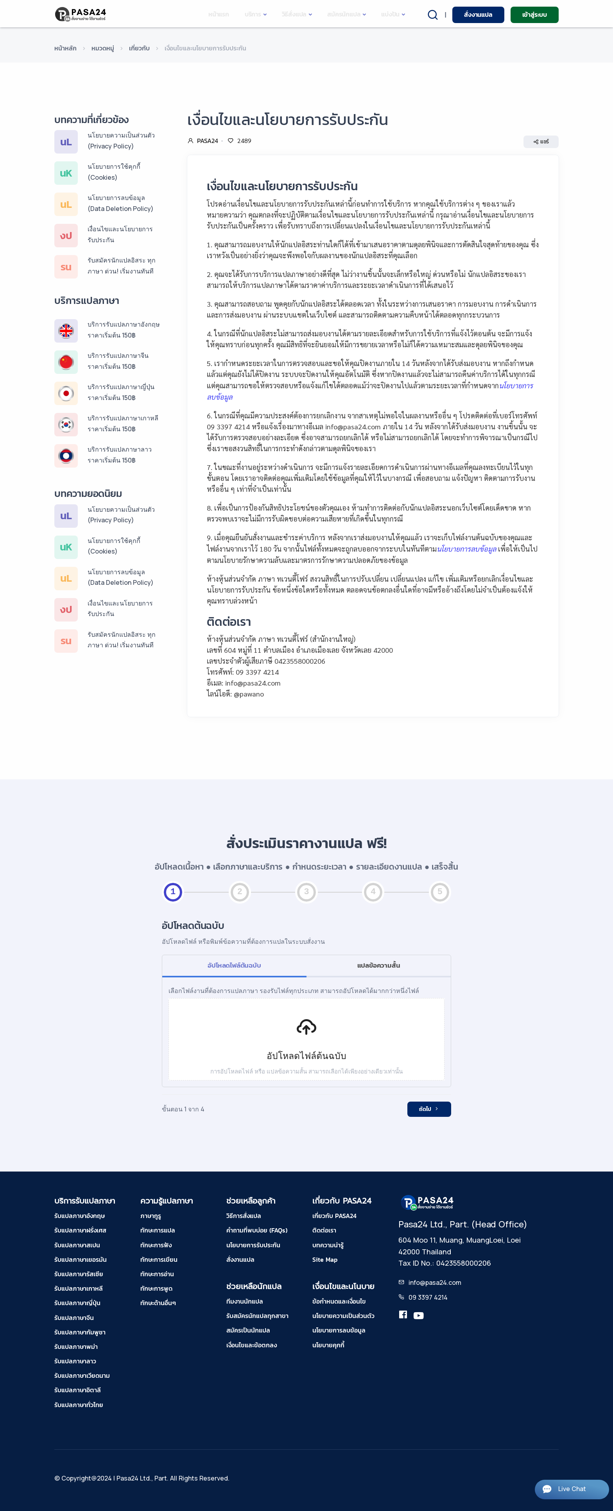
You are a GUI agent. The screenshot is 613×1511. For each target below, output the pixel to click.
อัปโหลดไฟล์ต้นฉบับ (234, 965)
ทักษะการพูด (156, 1288)
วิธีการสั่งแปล (243, 1215)
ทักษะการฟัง (156, 1245)
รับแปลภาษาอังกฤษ (79, 1215)
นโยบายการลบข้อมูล (339, 1330)
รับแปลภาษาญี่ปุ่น (77, 1302)
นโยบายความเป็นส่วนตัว (343, 1315)
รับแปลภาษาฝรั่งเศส (80, 1230)
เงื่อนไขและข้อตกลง (251, 1345)
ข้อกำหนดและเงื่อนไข (339, 1301)
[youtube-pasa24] (418, 1316)
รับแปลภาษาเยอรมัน (80, 1259)
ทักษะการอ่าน (157, 1274)
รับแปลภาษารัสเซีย (78, 1274)
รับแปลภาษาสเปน (77, 1245)
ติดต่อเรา (324, 1230)
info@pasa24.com (435, 1282)
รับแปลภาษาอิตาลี (77, 1390)
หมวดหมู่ (102, 48)
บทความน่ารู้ (328, 1245)
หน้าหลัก (65, 48)
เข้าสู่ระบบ (534, 14)
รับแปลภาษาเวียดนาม (82, 1375)
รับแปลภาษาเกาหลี (78, 1288)
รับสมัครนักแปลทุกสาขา (257, 1315)
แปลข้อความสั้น (378, 965)
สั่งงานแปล (478, 14)
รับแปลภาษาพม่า (76, 1346)
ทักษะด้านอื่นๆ (158, 1302)
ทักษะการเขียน (158, 1259)
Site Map (324, 1259)
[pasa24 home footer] (427, 1202)
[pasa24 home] (81, 14)
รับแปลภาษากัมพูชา (80, 1332)
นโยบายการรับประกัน (253, 1245)
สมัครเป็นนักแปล (248, 1330)
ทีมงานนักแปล (244, 1301)
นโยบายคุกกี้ (328, 1345)
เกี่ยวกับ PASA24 (334, 1215)
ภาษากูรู (150, 1215)
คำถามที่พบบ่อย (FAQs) (256, 1230)
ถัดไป (429, 1109)
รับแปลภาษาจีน (74, 1317)
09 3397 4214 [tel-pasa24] (428, 1297)
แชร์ (541, 142)
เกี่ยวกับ (139, 48)
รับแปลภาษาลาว (75, 1361)
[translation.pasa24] (403, 1316)
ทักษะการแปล (157, 1230)
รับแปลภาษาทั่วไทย (78, 1404)
